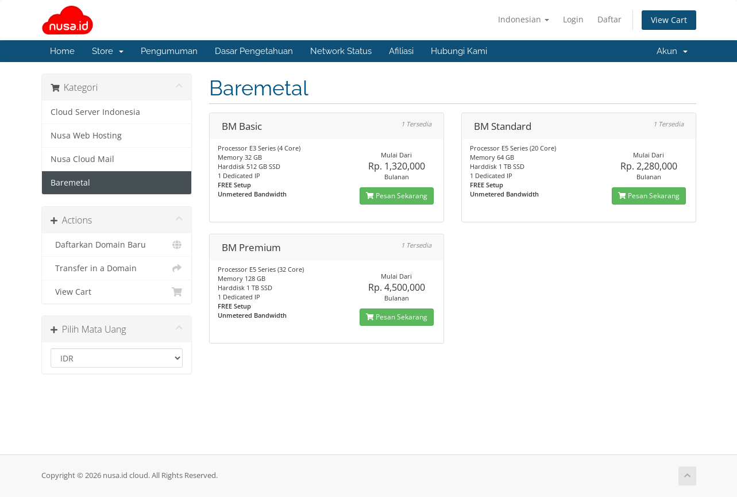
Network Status (341, 51)
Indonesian (523, 19)
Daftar (609, 19)
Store (108, 51)
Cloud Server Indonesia (95, 112)
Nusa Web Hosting (86, 135)
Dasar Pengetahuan (254, 51)
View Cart (669, 19)
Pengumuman (169, 51)
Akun (672, 51)
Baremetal (70, 183)
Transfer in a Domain (117, 268)
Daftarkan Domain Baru (117, 245)
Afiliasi (401, 51)
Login (573, 19)
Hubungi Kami (459, 51)
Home (62, 51)
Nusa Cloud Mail (82, 159)
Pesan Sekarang (396, 196)
